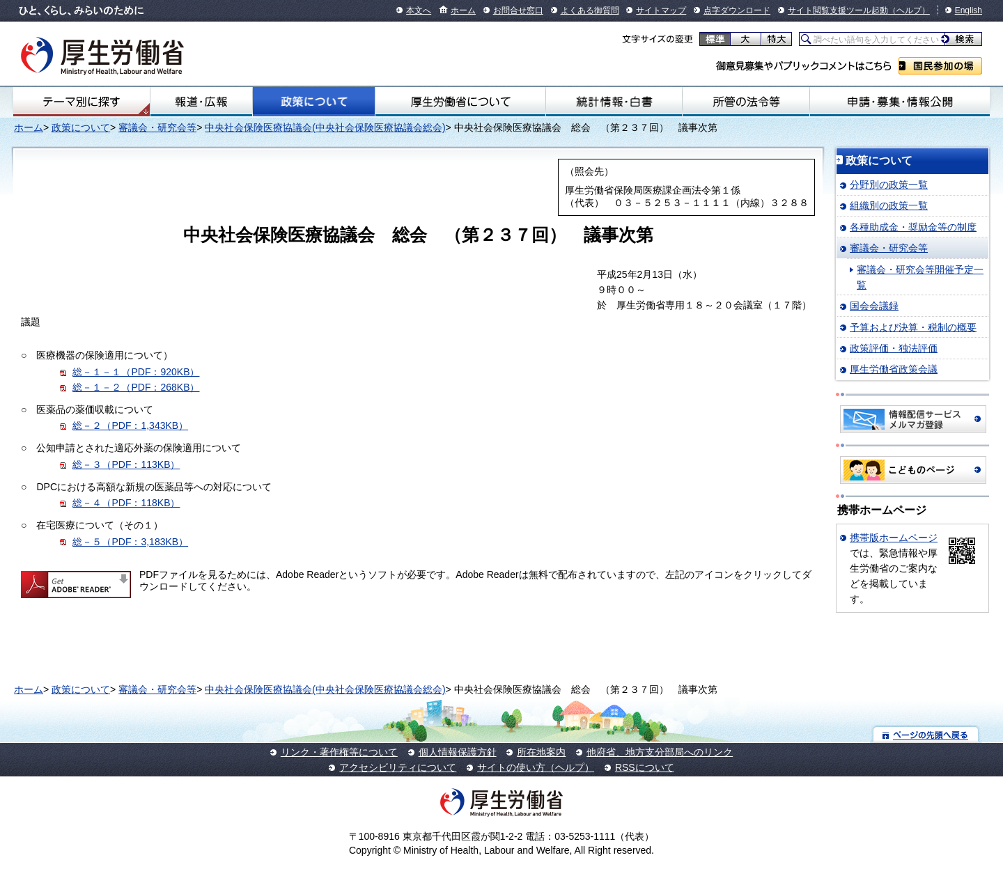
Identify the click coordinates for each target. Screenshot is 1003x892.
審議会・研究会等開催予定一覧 (920, 277)
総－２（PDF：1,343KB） (130, 425)
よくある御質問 (590, 10)
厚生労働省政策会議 (894, 369)
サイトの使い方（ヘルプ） (535, 767)
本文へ (418, 10)
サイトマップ (661, 10)
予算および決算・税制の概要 (913, 327)
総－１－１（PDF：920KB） (135, 371)
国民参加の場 (940, 66)
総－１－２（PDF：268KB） (135, 387)
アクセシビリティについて (397, 767)
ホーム (463, 10)
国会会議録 (874, 305)
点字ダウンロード (736, 10)
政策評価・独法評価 (894, 348)
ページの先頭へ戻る (926, 734)
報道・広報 (201, 101)
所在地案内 (541, 752)
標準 (715, 39)
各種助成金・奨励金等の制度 (913, 227)
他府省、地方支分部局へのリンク (659, 752)
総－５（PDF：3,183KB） (130, 541)
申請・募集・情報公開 (900, 101)
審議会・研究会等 (157, 127)
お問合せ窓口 (518, 10)
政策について (313, 101)
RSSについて (644, 767)
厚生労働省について (460, 101)
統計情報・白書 (614, 101)
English (968, 10)
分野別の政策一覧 (889, 184)
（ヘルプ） (909, 10)
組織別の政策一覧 (889, 205)
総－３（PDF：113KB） (126, 464)
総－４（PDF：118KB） (126, 502)
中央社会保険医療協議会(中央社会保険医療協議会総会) (325, 127)
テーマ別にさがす (81, 101)
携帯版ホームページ (894, 537)
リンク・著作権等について (339, 752)
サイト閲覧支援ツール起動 (838, 10)
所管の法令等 (746, 101)
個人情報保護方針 (458, 752)
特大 (776, 39)
